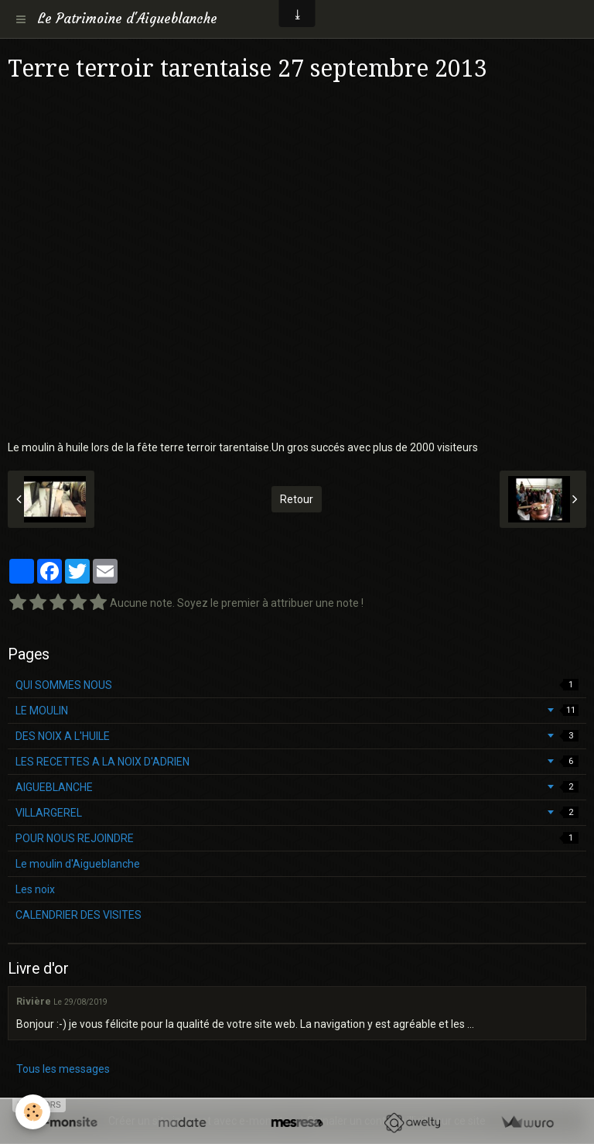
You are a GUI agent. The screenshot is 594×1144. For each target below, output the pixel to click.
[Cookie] (32, 1111)
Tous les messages (63, 1069)
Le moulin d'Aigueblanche (77, 864)
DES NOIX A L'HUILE (297, 736)
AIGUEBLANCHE (297, 787)
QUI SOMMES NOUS (297, 685)
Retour (296, 499)
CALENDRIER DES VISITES (78, 915)
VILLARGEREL (297, 813)
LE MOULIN (297, 710)
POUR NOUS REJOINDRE (297, 838)
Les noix (35, 889)
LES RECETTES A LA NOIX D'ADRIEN (297, 761)
